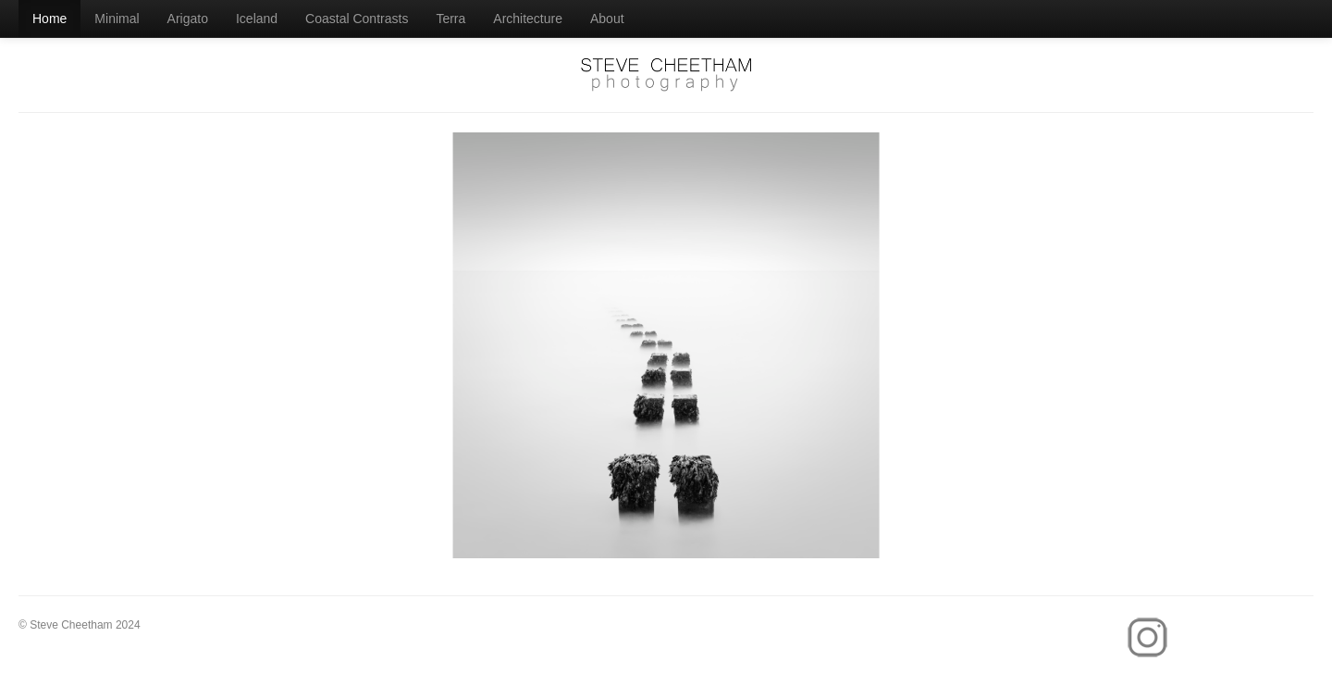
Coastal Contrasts (356, 18)
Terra (450, 18)
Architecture (527, 18)
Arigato (187, 18)
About (607, 18)
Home (49, 18)
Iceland (257, 18)
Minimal (116, 18)
